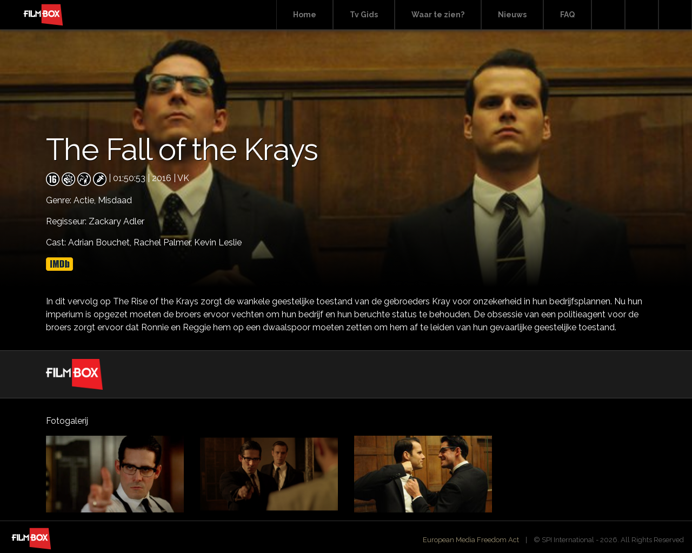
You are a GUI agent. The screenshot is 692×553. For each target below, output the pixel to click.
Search (608, 15)
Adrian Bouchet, (101, 242)
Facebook (641, 15)
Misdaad (115, 200)
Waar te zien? (437, 14)
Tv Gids (364, 14)
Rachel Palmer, (164, 242)
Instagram (675, 15)
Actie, (86, 200)
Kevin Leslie (218, 242)
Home (304, 14)
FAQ (567, 14)
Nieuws (512, 14)
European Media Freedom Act (471, 540)
